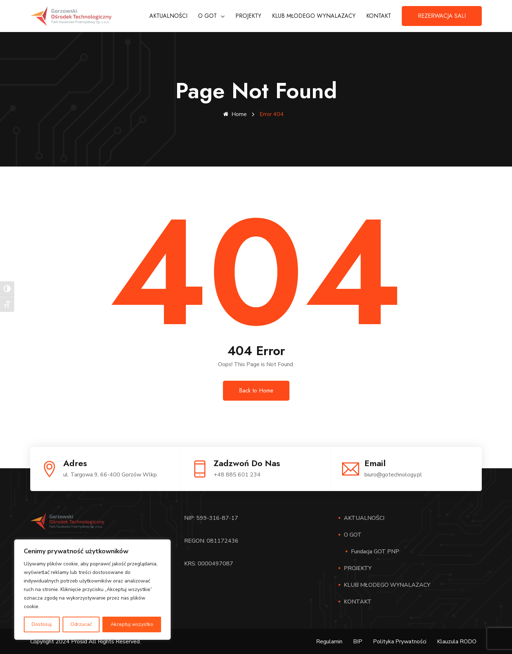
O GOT (207, 16)
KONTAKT (378, 16)
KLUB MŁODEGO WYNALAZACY (314, 16)
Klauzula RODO (456, 641)
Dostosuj (42, 624)
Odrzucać (81, 624)
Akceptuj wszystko (132, 624)
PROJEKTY (248, 16)
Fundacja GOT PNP (375, 551)
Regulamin (329, 641)
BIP (357, 641)
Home (235, 114)
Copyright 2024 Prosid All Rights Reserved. (85, 641)
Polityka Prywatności (399, 641)
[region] (92, 589)
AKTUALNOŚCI (168, 16)
